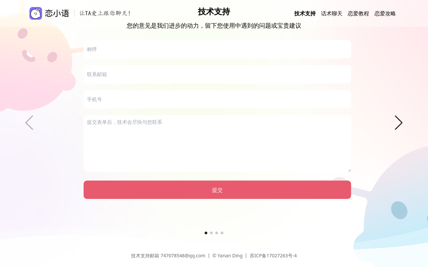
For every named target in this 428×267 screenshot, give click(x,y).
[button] (398, 122)
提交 (217, 190)
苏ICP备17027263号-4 (273, 255)
